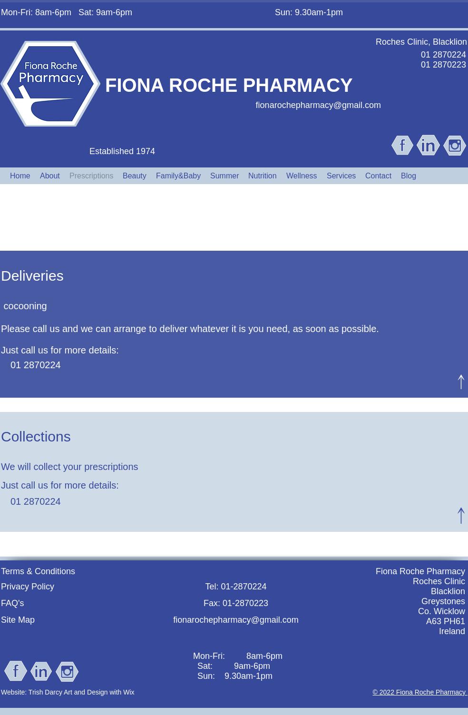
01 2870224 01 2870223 (443, 59)
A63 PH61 (445, 621)
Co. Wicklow (441, 611)
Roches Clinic (439, 581)
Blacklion (448, 591)
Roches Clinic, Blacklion (421, 42)
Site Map (18, 620)
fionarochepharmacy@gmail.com (318, 105)
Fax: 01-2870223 (236, 603)
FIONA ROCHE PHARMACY (229, 85)
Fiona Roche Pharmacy (420, 571)
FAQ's (12, 603)
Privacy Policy (27, 586)
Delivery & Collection (233, 217)
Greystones (443, 601)
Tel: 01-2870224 (235, 586)
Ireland (452, 631)
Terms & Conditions (38, 571)
